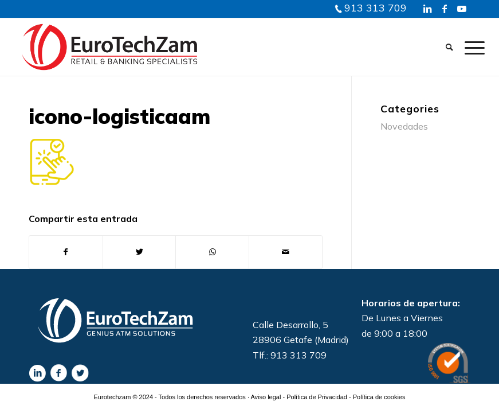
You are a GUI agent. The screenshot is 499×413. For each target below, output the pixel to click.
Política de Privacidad (316, 396)
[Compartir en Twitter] (139, 252)
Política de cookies (379, 396)
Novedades (404, 126)
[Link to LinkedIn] (427, 8)
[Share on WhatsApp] (212, 252)
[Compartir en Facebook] (66, 252)
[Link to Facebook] (444, 8)
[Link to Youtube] (461, 8)
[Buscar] (449, 47)
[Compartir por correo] (285, 252)
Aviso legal (265, 396)
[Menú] (472, 47)
